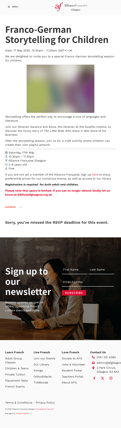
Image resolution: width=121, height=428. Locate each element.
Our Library (41, 364)
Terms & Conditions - (20, 402)
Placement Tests (16, 380)
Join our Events (44, 358)
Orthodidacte (43, 376)
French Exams (15, 386)
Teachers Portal (72, 376)
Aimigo (38, 370)
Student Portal (72, 370)
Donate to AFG (72, 358)
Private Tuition (15, 374)
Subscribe (74, 292)
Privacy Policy (45, 402)
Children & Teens (16, 368)
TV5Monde (41, 382)
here (95, 174)
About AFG (69, 382)
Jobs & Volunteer (73, 364)
